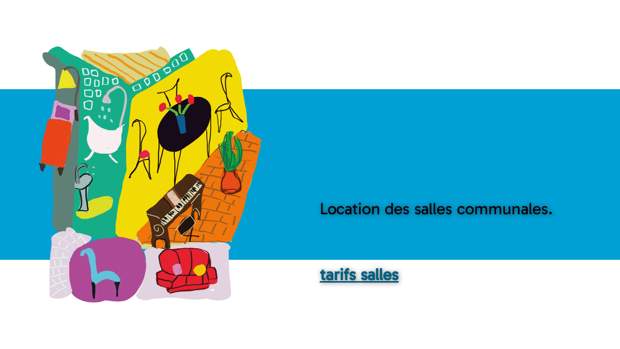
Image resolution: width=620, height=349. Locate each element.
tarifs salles (359, 275)
